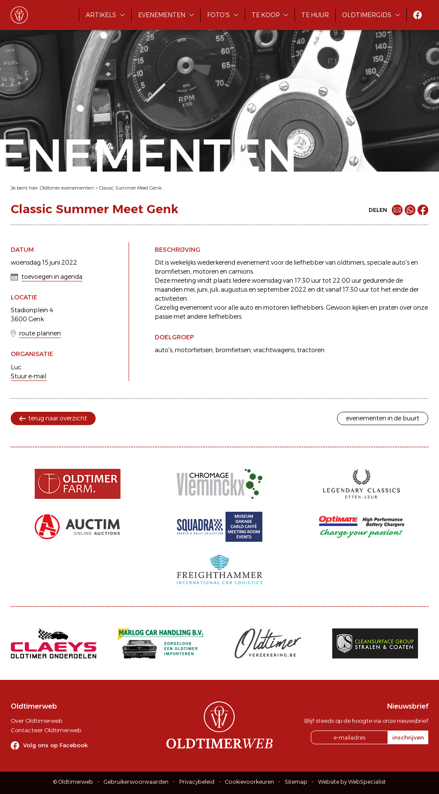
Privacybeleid (196, 782)
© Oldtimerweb (73, 782)
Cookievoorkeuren (249, 782)
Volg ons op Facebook (55, 745)
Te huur (315, 15)
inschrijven (408, 737)
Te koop (266, 15)
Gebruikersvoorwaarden (136, 782)
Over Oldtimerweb (36, 720)
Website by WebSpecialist (352, 782)
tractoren (311, 350)
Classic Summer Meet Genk (130, 188)
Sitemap (296, 782)
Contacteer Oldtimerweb (46, 730)
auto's (163, 350)
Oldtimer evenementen (67, 188)
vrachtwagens (274, 350)
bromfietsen (233, 350)
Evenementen (161, 15)
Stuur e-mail (28, 376)
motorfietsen (194, 350)
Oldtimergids (366, 15)
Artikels (101, 15)
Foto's (218, 15)
